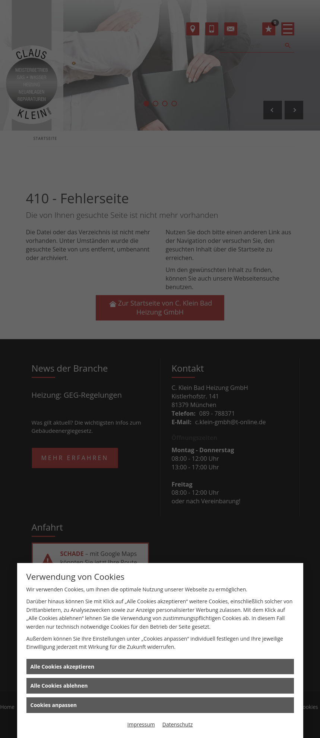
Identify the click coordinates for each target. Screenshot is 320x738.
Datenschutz (177, 724)
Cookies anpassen (54, 705)
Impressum (141, 724)
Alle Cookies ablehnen (59, 685)
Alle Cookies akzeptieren (63, 666)
